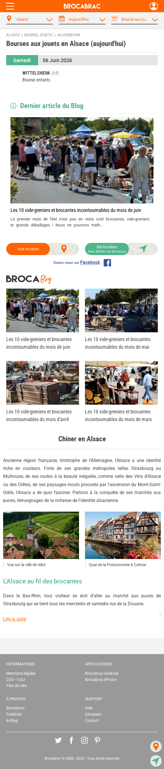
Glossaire (93, 714)
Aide (89, 708)
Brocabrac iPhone (100, 679)
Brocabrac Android (101, 673)
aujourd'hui (68, 35)
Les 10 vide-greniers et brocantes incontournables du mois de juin (75, 210)
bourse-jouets (38, 35)
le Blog (12, 720)
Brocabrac (15, 708)
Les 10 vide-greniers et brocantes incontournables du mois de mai (117, 343)
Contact (92, 720)
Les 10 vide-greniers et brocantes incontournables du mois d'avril (39, 415)
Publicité (13, 714)
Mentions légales (21, 673)
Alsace (13, 35)
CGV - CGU (15, 679)
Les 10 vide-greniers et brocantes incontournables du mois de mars (118, 415)
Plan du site (16, 685)
